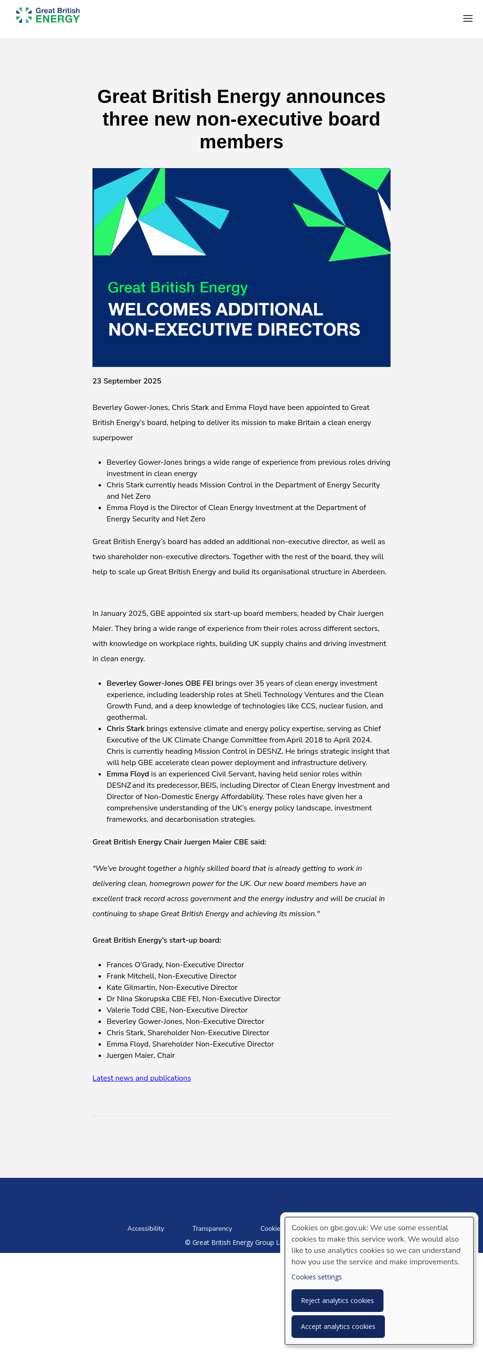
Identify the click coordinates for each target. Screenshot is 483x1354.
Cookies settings (316, 1276)
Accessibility (145, 1228)
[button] (467, 18)
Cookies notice (281, 1228)
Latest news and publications (141, 1078)
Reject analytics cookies (337, 1300)
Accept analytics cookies (338, 1326)
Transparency (212, 1228)
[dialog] (379, 1281)
